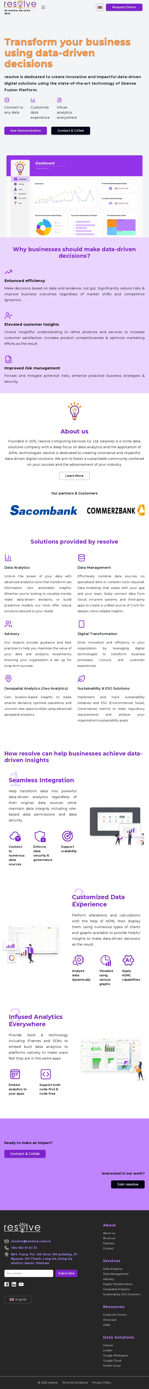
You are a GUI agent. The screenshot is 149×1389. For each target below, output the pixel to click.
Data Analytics (17, 568)
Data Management (94, 568)
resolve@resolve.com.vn (31, 1241)
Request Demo (124, 7)
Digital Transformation (97, 634)
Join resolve (127, 1184)
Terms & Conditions (75, 1382)
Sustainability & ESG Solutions (104, 688)
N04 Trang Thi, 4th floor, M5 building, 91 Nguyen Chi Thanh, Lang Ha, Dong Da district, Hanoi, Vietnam (44, 1259)
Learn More (74, 476)
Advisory (11, 634)
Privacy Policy (101, 1382)
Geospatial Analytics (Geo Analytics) (36, 688)
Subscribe (66, 1273)
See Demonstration (25, 130)
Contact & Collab (70, 130)
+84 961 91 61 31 (24, 1248)
